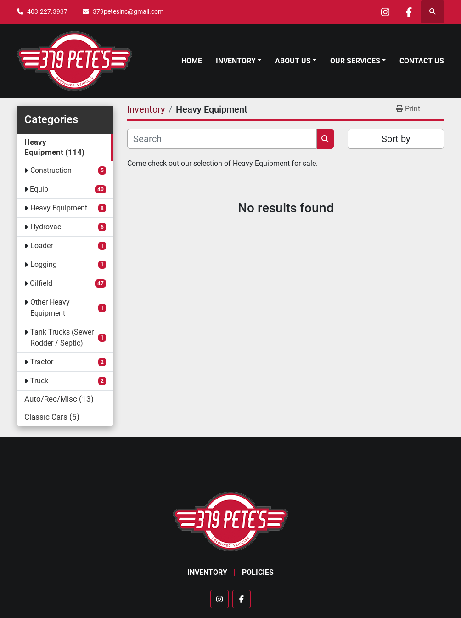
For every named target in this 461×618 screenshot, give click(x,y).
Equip (39, 189)
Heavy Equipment (58, 208)
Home (191, 61)
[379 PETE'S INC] (230, 520)
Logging (43, 264)
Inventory (236, 61)
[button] (238, 61)
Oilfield (41, 283)
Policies (258, 572)
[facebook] (408, 11)
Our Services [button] (355, 61)
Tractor (41, 361)
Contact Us (421, 61)
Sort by (396, 138)
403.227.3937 (47, 11)
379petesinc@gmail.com (128, 11)
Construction (51, 170)
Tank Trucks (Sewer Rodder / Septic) (62, 337)
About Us (293, 61)
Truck (39, 380)
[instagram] (385, 11)
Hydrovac (45, 226)
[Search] (222, 139)
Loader (41, 245)
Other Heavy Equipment (50, 308)
